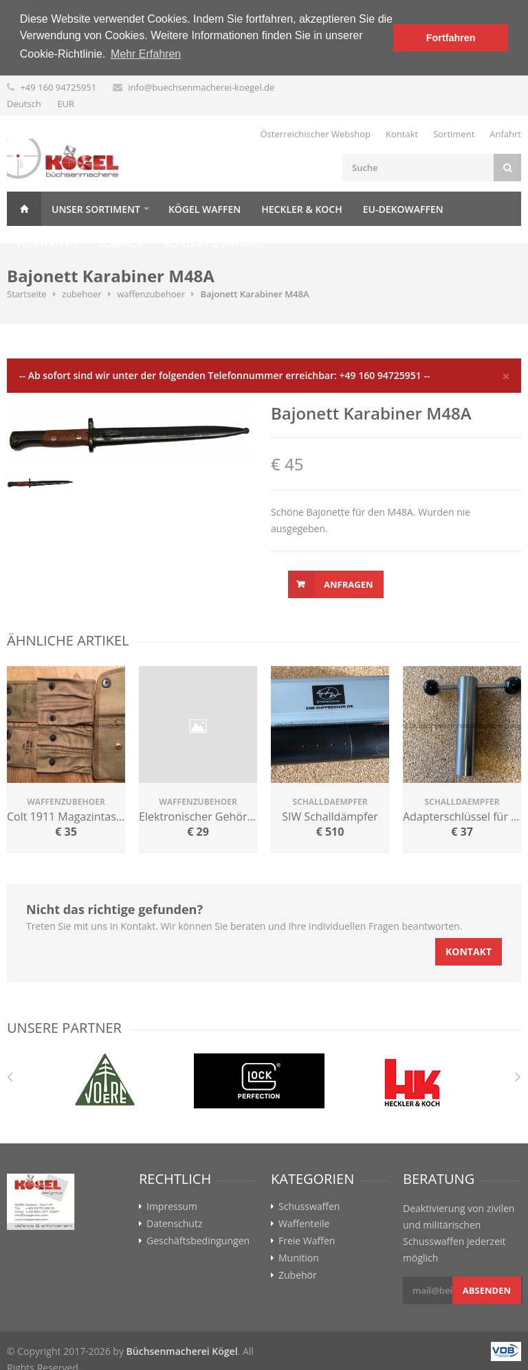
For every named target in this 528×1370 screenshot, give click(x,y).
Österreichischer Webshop (316, 133)
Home (24, 208)
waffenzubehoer (151, 293)
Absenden (487, 1289)
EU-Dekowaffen (403, 208)
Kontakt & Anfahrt (214, 242)
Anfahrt (505, 133)
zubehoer (82, 293)
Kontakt (402, 133)
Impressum (171, 1206)
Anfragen (348, 584)
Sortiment (453, 133)
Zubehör (121, 242)
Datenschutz (174, 1223)
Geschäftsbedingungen (198, 1240)
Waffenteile (303, 1223)
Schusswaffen (309, 1206)
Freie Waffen (306, 1240)
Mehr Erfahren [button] (146, 54)
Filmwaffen (47, 242)
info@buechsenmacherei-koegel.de (201, 86)
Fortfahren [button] (451, 37)
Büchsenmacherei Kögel (182, 1350)
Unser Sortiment (96, 208)
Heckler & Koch (301, 208)
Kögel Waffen (204, 208)
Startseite (27, 293)
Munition (298, 1257)
